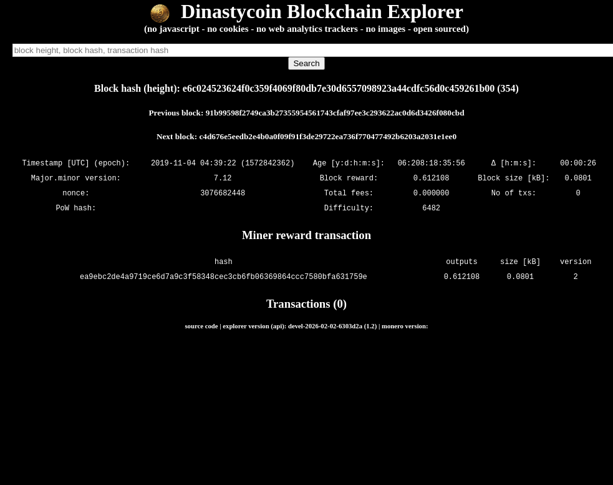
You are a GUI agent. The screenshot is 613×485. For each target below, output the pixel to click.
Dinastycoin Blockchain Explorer (306, 11)
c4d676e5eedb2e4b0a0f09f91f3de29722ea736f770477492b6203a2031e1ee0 (327, 136)
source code (201, 326)
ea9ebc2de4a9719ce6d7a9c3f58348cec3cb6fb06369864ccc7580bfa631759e (223, 277)
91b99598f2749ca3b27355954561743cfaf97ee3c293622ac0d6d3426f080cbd (335, 112)
